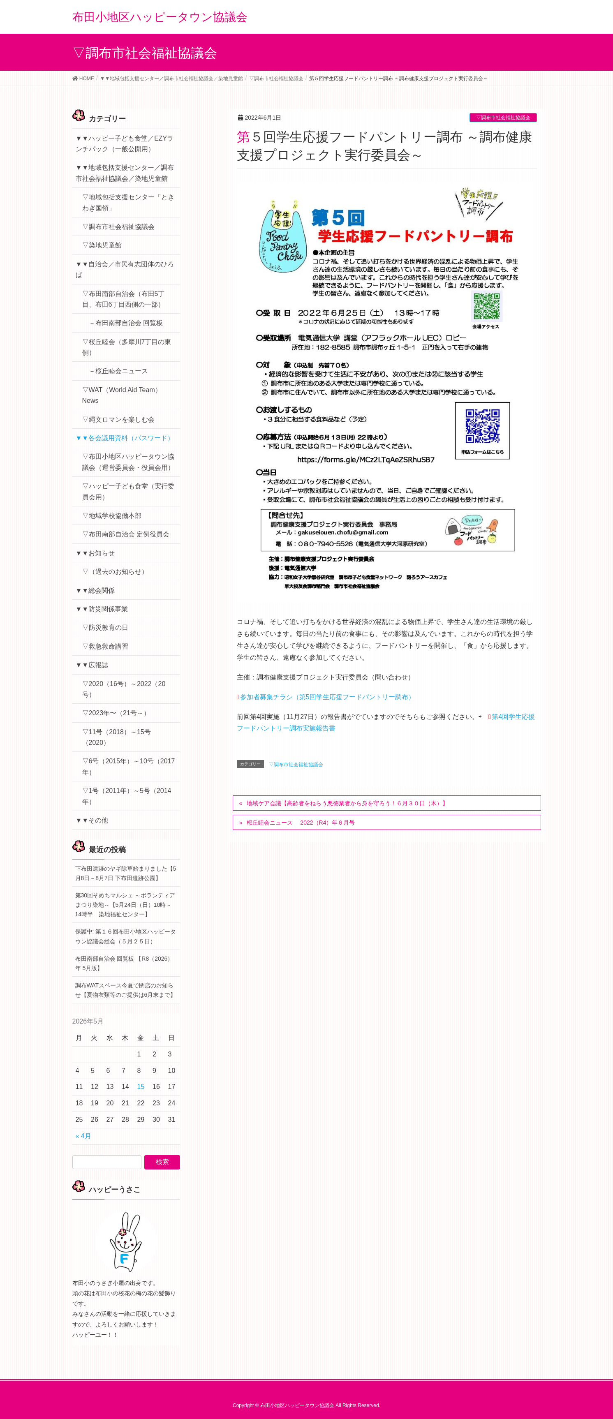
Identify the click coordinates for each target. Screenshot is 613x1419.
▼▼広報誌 (92, 664)
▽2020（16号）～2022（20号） (124, 689)
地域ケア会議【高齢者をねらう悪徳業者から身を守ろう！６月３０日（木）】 (347, 803)
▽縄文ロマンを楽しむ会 (118, 419)
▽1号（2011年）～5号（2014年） (126, 796)
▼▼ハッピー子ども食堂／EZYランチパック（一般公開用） (125, 144)
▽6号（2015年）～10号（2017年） (128, 766)
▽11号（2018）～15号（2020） (116, 737)
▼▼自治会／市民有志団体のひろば (125, 269)
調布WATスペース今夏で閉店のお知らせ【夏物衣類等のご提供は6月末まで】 (125, 990)
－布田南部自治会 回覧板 (126, 322)
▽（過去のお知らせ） (115, 571)
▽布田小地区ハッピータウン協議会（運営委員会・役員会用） (128, 462)
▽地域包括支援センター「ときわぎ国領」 (128, 202)
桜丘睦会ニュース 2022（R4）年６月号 (301, 822)
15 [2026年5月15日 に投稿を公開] (141, 1086)
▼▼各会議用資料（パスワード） (125, 437)
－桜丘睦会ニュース (118, 370)
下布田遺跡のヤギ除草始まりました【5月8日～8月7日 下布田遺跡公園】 (125, 873)
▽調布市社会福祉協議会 (503, 117)
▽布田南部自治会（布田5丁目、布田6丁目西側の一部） (123, 299)
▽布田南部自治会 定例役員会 (125, 534)
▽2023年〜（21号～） (116, 713)
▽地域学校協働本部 (111, 515)
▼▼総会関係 (95, 590)
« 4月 (83, 1135)
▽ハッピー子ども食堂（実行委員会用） (128, 491)
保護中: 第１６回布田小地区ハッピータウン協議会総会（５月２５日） (125, 936)
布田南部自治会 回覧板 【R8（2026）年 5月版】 (124, 963)
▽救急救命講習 (105, 646)
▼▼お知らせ (95, 553)
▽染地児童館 (102, 245)
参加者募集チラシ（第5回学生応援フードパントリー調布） (327, 696)
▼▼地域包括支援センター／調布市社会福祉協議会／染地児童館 (125, 173)
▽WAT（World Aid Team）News (122, 395)
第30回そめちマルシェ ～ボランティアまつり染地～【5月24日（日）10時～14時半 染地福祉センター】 (125, 904)
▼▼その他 (92, 820)
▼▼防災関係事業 (102, 609)
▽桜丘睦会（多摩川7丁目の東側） (126, 347)
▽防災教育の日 (105, 627)
